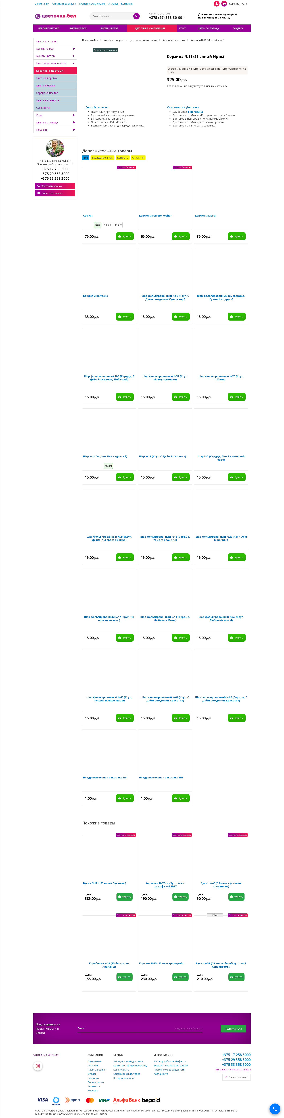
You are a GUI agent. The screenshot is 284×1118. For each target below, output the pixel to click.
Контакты (127, 3)
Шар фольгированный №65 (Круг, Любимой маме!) (221, 618)
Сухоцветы (43, 107)
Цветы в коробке (47, 78)
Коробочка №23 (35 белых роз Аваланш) (109, 965)
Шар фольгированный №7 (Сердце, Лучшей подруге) (221, 297)
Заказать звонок (51, 186)
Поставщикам (96, 1082)
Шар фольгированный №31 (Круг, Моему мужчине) (165, 378)
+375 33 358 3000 (236, 1064)
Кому (39, 115)
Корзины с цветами (49, 70)
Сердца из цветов (47, 93)
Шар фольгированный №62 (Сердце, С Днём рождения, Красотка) (221, 699)
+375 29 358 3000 (236, 1059)
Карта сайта (161, 1073)
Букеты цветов (45, 56)
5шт (97, 225)
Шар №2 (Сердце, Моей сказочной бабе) (221, 458)
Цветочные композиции (51, 63)
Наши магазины (97, 1069)
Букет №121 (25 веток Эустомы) (104, 883)
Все (85, 157)
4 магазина (195, 111)
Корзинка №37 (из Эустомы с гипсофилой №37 (165, 885)
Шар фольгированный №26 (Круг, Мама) (221, 378)
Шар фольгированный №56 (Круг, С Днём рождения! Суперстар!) (165, 297)
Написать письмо (52, 193)
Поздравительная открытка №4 (105, 777)
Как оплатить (121, 1069)
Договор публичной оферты (170, 1061)
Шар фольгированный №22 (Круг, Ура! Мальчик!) (221, 538)
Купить (127, 236)
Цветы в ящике (45, 85)
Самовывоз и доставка (126, 1073)
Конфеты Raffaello (95, 296)
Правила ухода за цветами (169, 1069)
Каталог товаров (114, 40)
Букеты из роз (45, 48)
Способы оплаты (96, 107)
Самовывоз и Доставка (183, 107)
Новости (92, 1090)
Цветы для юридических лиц (130, 1065)
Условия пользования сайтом (171, 1065)
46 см (108, 465)
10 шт (107, 225)
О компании (41, 3)
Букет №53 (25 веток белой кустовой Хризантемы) (221, 965)
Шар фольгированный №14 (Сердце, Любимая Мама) (165, 618)
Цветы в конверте (47, 100)
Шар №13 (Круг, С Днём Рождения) (162, 456)
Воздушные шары (102, 157)
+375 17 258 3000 (236, 1054)
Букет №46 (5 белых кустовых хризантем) (221, 885)
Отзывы (113, 3)
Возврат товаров (123, 1078)
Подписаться (233, 1028)
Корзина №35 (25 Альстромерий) (161, 963)
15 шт (118, 225)
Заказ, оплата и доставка (128, 1061)
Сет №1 (88, 215)
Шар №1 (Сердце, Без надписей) (105, 456)
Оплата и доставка (64, 3)
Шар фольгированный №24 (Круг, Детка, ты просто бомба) (109, 538)
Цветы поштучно (46, 41)
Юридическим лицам (92, 3)
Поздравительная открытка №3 (161, 777)
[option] (121, 71)
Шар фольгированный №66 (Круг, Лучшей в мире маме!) (109, 699)
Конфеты (122, 157)
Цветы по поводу (47, 122)
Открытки (138, 157)
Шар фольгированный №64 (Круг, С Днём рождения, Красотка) (165, 699)
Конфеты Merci (205, 215)
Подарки (41, 129)
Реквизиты (94, 1086)
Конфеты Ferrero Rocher (155, 215)
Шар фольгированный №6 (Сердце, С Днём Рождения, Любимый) (109, 378)
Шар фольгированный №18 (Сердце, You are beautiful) (165, 538)
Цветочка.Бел (90, 40)
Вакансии (93, 1078)
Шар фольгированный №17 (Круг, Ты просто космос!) (109, 618)
